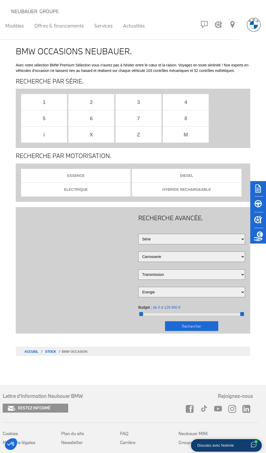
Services (103, 26)
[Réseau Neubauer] (232, 24)
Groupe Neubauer (195, 426)
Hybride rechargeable (186, 173)
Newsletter (72, 426)
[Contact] (204, 24)
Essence (76, 159)
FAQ (124, 417)
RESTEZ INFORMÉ (29, 392)
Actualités (134, 26)
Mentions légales (19, 426)
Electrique (76, 173)
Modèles (14, 26)
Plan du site (72, 417)
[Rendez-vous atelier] (218, 24)
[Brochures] (258, 191)
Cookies (10, 417)
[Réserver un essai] (258, 207)
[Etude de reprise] (258, 238)
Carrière (127, 426)
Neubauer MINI (193, 417)
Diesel (186, 159)
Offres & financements (59, 26)
